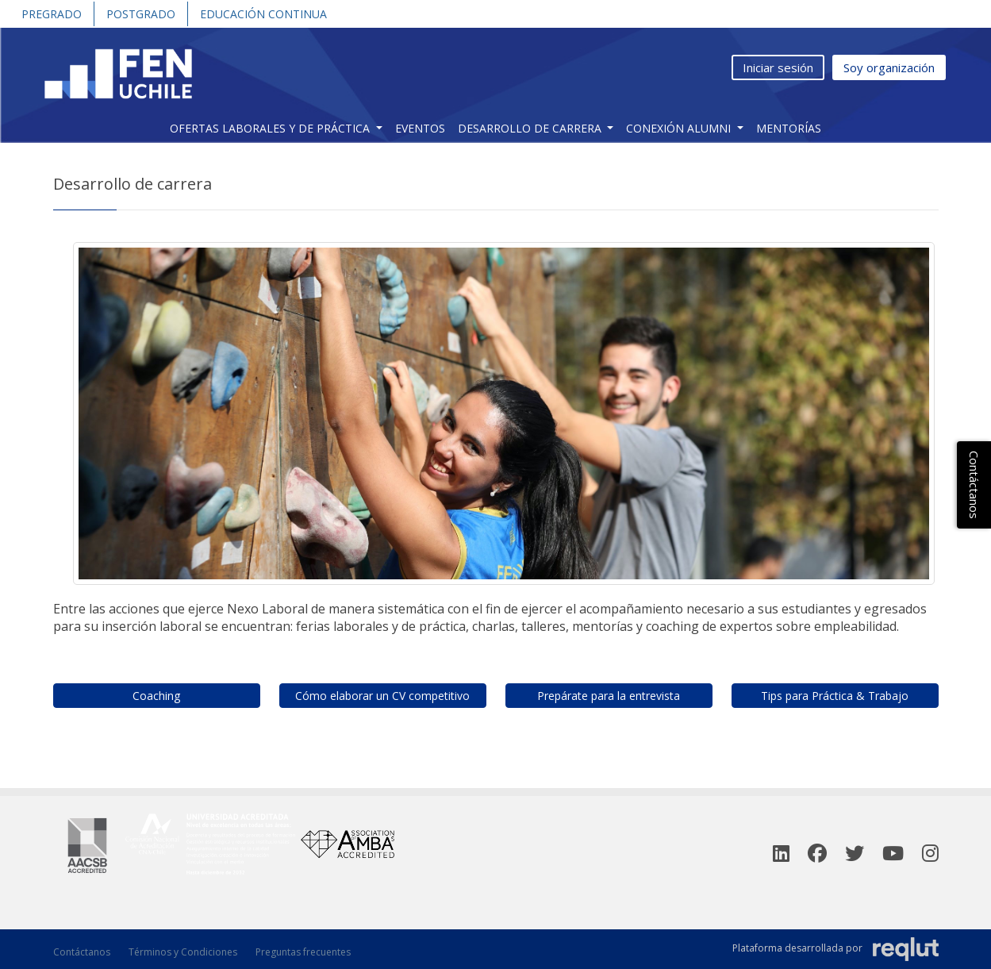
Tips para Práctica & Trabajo (834, 695)
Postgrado (140, 13)
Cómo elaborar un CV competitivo (382, 695)
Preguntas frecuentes (303, 952)
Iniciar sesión (778, 67)
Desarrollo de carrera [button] (531, 128)
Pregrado (51, 13)
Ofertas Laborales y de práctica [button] (271, 128)
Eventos (420, 128)
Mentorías (788, 128)
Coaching (156, 695)
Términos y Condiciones (183, 952)
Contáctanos (81, 952)
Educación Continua (263, 13)
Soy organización (889, 67)
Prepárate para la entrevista (608, 695)
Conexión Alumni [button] (680, 128)
